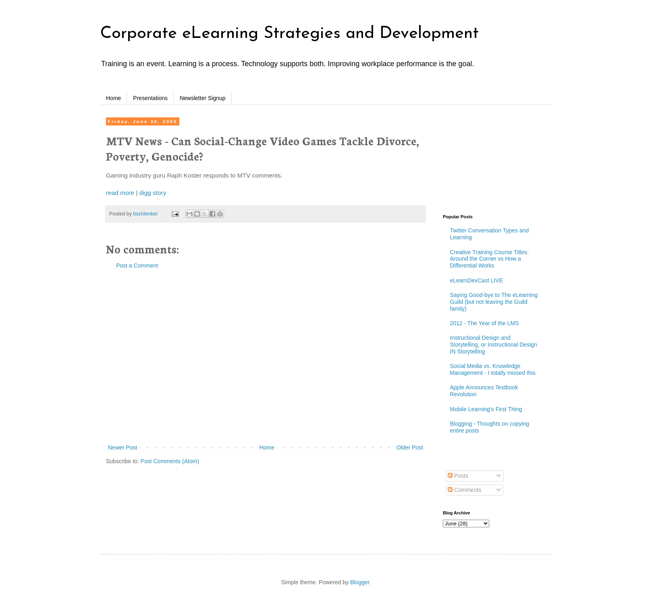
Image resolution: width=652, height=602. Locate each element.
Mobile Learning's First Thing (486, 409)
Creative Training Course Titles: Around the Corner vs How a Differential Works (489, 259)
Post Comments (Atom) (170, 461)
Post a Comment (137, 265)
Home (113, 98)
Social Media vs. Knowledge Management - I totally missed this (493, 369)
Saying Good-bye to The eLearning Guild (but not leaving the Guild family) (494, 302)
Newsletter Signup (203, 98)
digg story (152, 192)
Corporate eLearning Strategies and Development (289, 33)
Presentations (150, 98)
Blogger (359, 582)
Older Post (410, 447)
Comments (465, 490)
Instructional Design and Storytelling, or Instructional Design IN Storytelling (493, 344)
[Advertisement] (159, 357)
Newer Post (122, 447)
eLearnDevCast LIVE (476, 280)
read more (120, 192)
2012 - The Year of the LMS (484, 323)
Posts (458, 475)
